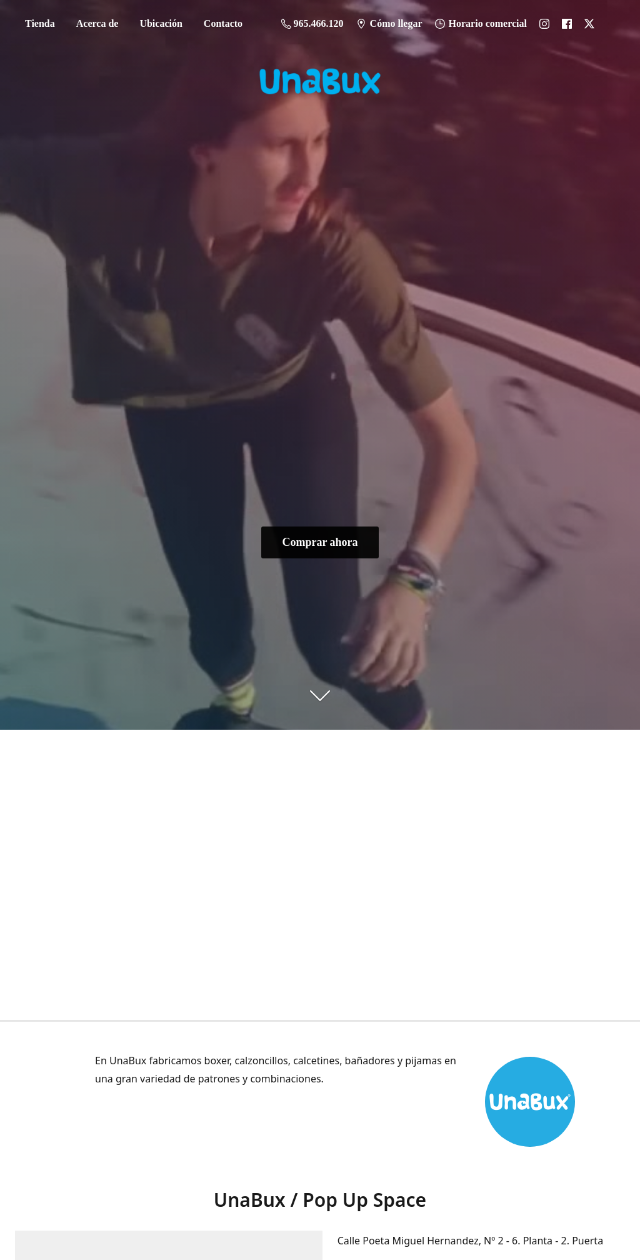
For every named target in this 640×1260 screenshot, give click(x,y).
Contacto (223, 23)
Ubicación (160, 23)
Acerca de (97, 23)
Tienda (40, 23)
